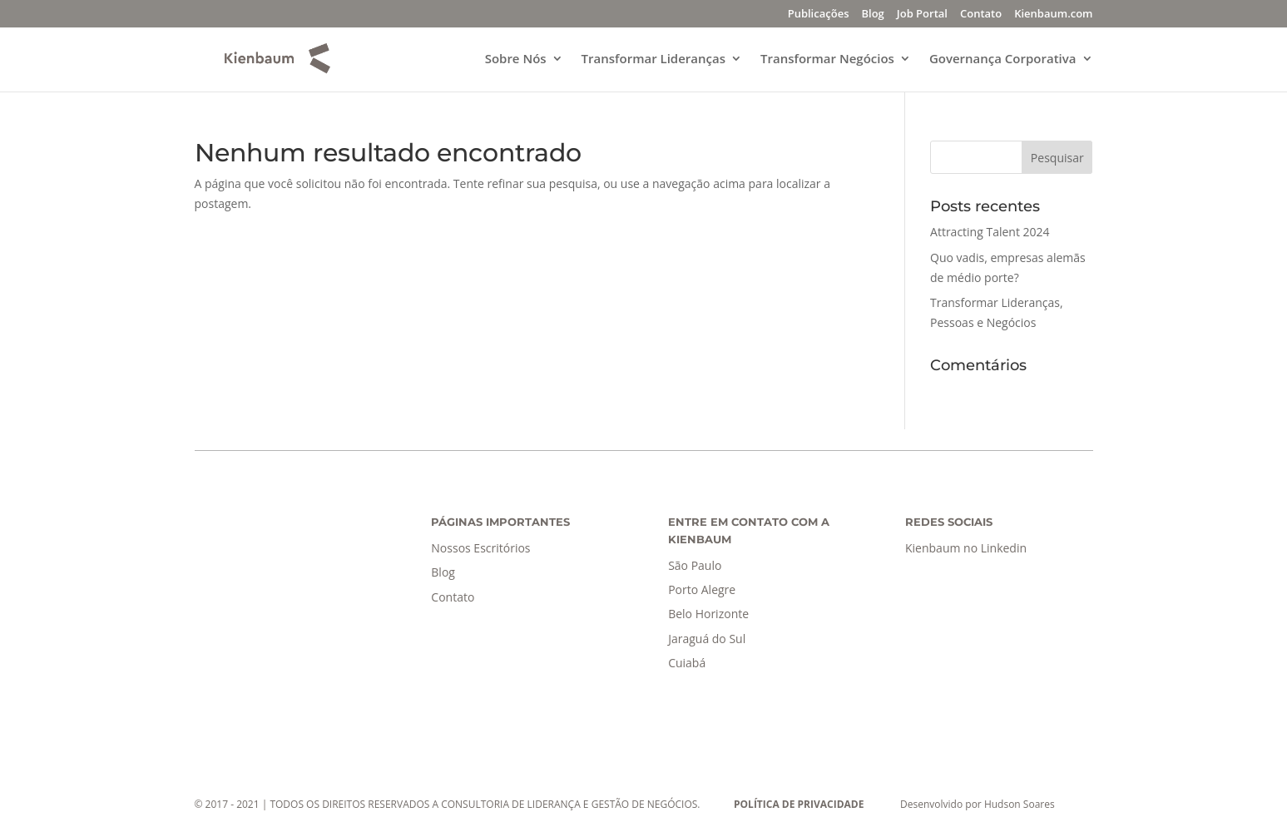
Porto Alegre (701, 589)
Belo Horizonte (708, 613)
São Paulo (694, 565)
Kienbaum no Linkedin (966, 548)
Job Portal (922, 14)
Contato (981, 14)
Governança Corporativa (1003, 59)
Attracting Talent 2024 (990, 232)
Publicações (818, 14)
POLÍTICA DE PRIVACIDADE (799, 804)
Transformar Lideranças (653, 59)
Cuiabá (686, 663)
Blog (872, 14)
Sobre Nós (516, 59)
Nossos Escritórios (480, 548)
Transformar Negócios (827, 59)
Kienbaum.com (1053, 14)
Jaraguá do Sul (706, 638)
